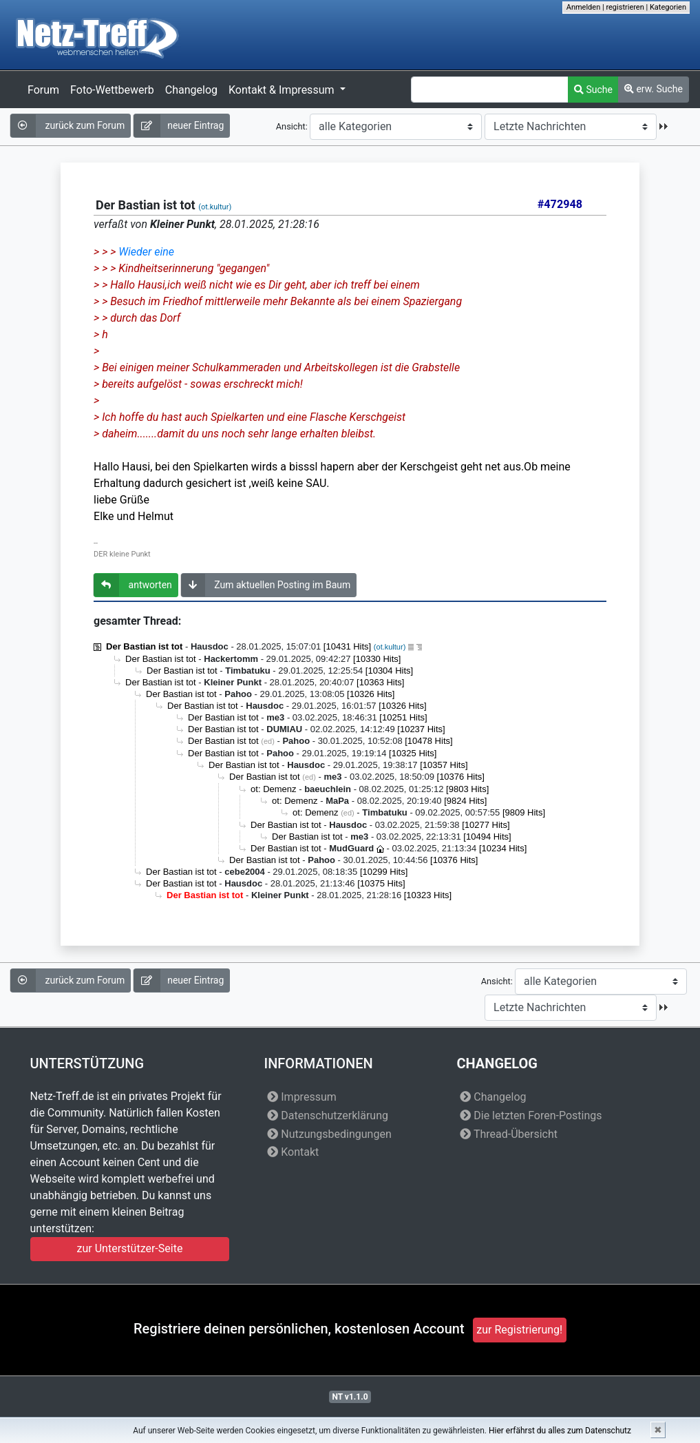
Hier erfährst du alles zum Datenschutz (560, 1430)
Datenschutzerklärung (327, 1115)
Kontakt (293, 1152)
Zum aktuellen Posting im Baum (266, 585)
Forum (43, 89)
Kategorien (668, 7)
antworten (133, 585)
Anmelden (583, 7)
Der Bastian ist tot (144, 646)
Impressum (301, 1096)
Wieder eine (146, 251)
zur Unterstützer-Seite (130, 1248)
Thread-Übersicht (509, 1134)
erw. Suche (653, 88)
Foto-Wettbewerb (112, 89)
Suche (593, 89)
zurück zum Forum (67, 125)
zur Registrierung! (519, 1329)
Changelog (191, 89)
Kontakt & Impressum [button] (283, 89)
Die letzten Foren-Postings (531, 1115)
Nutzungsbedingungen (329, 1134)
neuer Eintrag (179, 125)
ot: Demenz (273, 789)
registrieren (625, 7)
